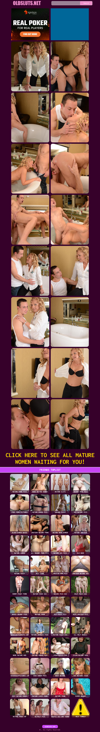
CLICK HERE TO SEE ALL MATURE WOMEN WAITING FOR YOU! (50, 458)
